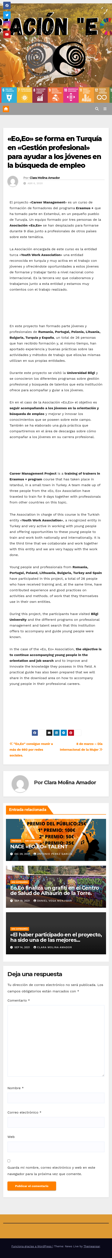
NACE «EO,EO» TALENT (39, 846)
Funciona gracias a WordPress (31, 1246)
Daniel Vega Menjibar (53, 900)
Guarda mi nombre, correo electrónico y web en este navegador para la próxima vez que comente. (51, 1170)
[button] (97, 109)
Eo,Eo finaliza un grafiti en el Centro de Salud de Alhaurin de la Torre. (54, 890)
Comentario (18, 1000)
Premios (16, 841)
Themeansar (92, 1246)
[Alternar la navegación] (105, 109)
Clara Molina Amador (45, 178)
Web (11, 1137)
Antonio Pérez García (53, 853)
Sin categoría (33, 841)
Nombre (15, 1088)
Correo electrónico (24, 1112)
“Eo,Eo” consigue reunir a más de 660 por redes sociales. (31, 749)
